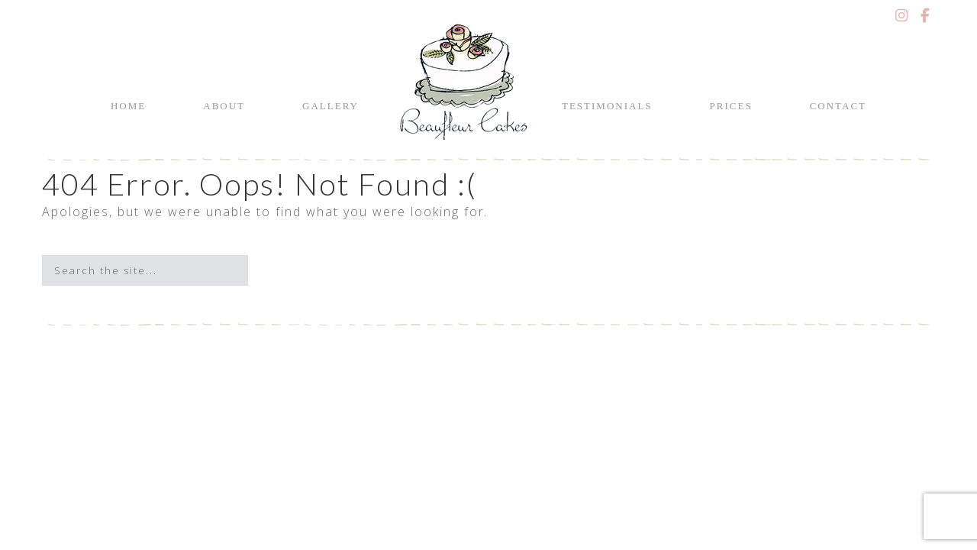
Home (128, 106)
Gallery (330, 106)
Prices (731, 106)
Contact (838, 106)
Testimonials (607, 106)
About (224, 106)
